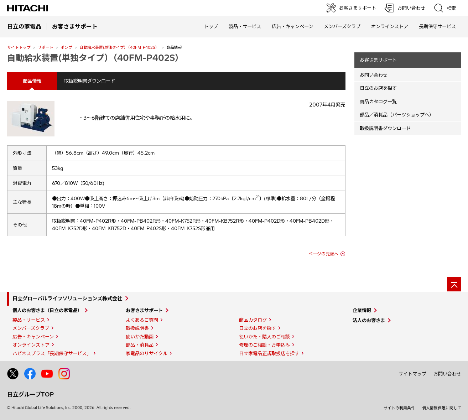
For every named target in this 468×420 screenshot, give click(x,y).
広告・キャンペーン (33, 336)
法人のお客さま (369, 320)
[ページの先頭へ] (454, 284)
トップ (211, 26)
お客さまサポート (378, 60)
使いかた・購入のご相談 (264, 336)
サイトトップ (19, 47)
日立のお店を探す (378, 88)
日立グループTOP (30, 394)
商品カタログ (253, 320)
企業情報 (362, 310)
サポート (45, 47)
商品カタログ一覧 (378, 101)
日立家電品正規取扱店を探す (269, 353)
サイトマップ (412, 374)
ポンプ (66, 47)
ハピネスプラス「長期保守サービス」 (51, 353)
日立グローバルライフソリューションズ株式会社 (67, 298)
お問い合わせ (374, 75)
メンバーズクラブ (342, 26)
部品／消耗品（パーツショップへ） (397, 115)
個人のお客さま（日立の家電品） (47, 310)
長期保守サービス (437, 26)
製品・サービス (28, 320)
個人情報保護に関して (441, 407)
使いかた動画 (140, 336)
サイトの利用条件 (399, 407)
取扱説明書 (137, 328)
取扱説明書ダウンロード (89, 81)
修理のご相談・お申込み (264, 345)
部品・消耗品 (140, 345)
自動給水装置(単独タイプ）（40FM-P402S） (119, 47)
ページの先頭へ (323, 253)
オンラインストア (389, 26)
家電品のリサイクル (146, 353)
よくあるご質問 (142, 320)
